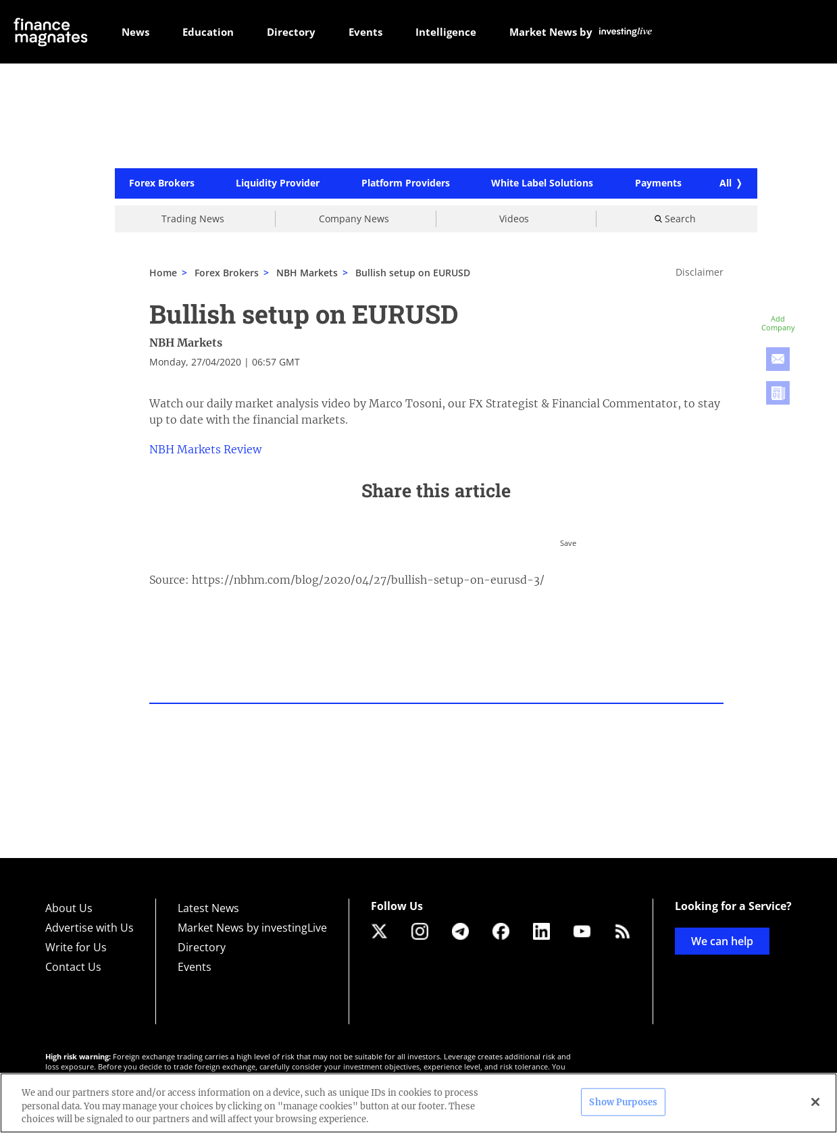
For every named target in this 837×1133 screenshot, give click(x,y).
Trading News (192, 218)
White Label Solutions (542, 183)
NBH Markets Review (205, 449)
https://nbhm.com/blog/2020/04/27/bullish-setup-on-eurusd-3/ (368, 579)
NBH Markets (185, 342)
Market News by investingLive (252, 927)
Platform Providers (405, 183)
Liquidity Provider (278, 183)
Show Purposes (623, 1101)
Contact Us (73, 966)
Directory (202, 947)
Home (163, 272)
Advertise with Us (89, 927)
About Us (69, 908)
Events (194, 966)
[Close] (815, 1102)
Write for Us (76, 947)
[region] (418, 1103)
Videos (514, 218)
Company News (354, 218)
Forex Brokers (162, 183)
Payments (658, 183)
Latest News (208, 908)
